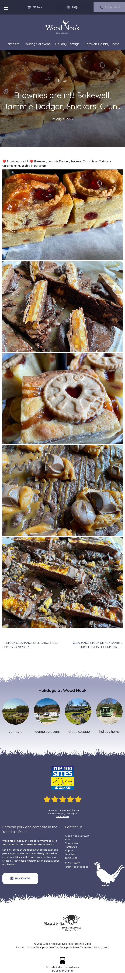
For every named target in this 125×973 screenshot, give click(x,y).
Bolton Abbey (51, 860)
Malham (11, 864)
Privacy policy (101, 947)
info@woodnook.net (76, 866)
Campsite (12, 44)
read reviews (62, 816)
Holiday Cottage (67, 44)
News (62, 80)
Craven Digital (64, 970)
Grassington (19, 860)
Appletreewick (35, 860)
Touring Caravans (37, 44)
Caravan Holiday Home (101, 44)
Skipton (6, 860)
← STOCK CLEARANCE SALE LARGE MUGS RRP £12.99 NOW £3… (30, 645)
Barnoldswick (71, 967)
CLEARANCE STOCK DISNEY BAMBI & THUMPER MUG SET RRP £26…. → (98, 645)
